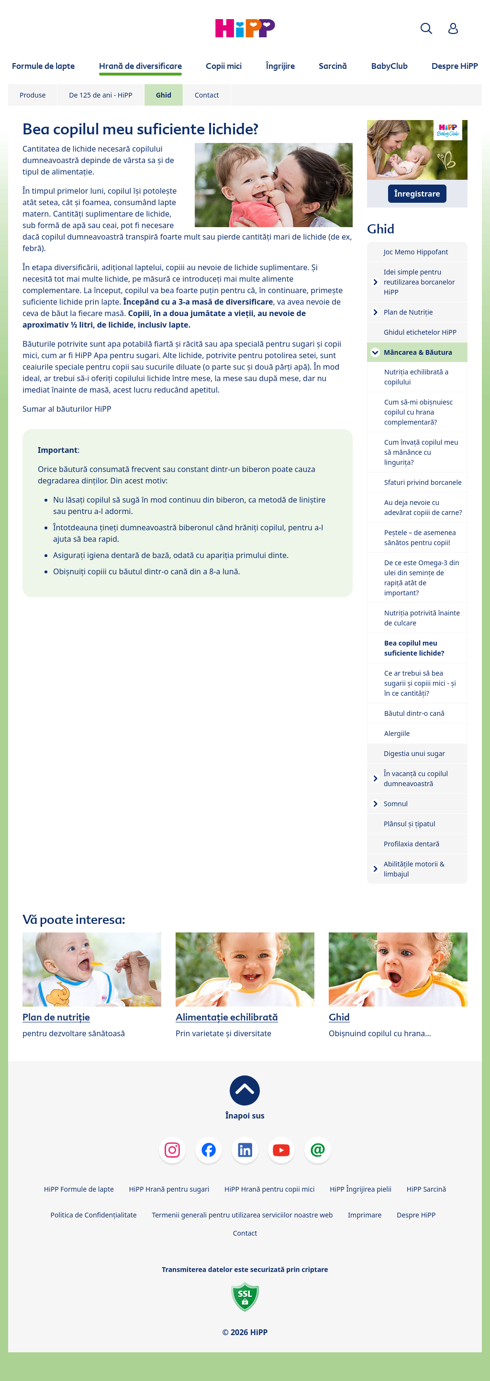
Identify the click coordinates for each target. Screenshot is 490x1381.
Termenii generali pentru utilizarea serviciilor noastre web (242, 1214)
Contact (207, 94)
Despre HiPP (416, 1214)
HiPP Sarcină (426, 1189)
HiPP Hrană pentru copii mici (269, 1189)
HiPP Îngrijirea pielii (360, 1189)
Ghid (163, 94)
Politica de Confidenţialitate (93, 1214)
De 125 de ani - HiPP (100, 94)
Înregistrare (417, 193)
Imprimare (364, 1214)
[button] (426, 28)
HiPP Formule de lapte (79, 1189)
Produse (32, 94)
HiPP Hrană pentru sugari (169, 1189)
